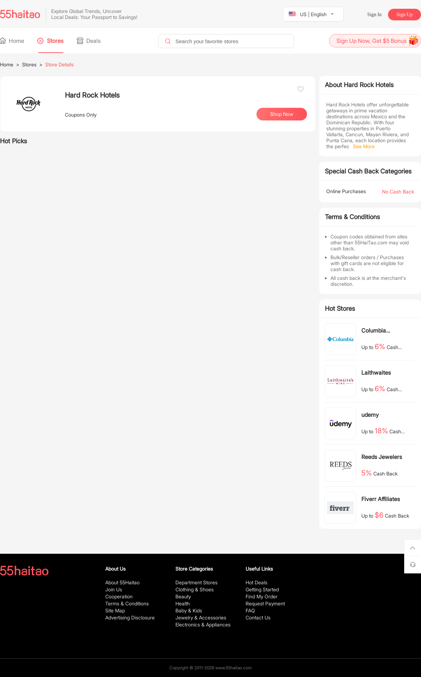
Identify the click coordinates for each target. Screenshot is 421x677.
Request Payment (265, 603)
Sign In (374, 14)
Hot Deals (256, 582)
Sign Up (404, 14)
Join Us (113, 589)
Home (12, 40)
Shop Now (281, 114)
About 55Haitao (122, 582)
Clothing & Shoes (194, 589)
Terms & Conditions (127, 603)
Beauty (183, 596)
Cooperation (119, 596)
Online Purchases (346, 191)
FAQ (250, 610)
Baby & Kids (188, 610)
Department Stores (196, 582)
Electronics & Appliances (202, 624)
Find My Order (262, 596)
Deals (89, 40)
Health (182, 603)
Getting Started (262, 589)
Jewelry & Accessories (200, 617)
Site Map (115, 610)
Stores (51, 40)
